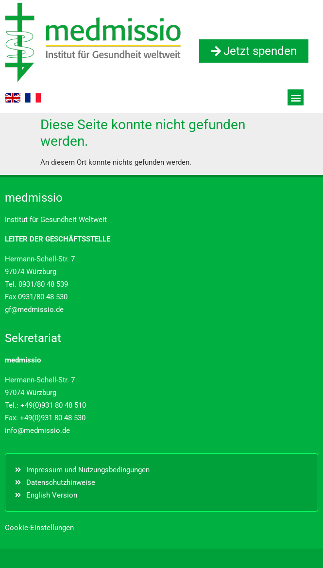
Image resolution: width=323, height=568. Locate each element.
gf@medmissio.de (34, 309)
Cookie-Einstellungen (39, 527)
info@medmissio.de (37, 430)
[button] (296, 97)
